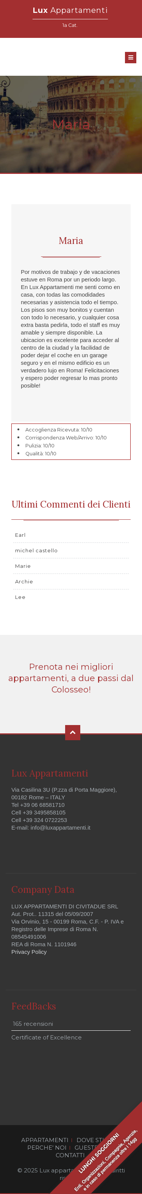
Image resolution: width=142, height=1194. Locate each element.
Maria (71, 241)
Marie (23, 566)
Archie (24, 581)
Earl (20, 535)
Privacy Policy (29, 952)
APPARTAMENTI (45, 1140)
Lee (20, 597)
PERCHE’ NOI (47, 1148)
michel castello (36, 550)
